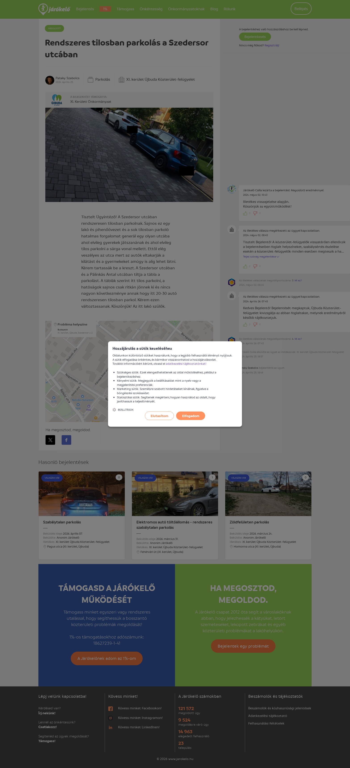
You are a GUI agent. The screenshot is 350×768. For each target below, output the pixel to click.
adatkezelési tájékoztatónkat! (186, 363)
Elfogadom (190, 416)
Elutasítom (159, 416)
